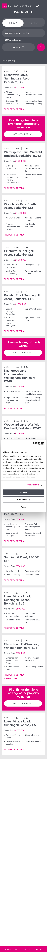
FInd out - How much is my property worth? (23, 949)
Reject (23, 507)
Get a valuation (23, 134)
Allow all (23, 492)
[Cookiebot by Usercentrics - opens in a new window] (33, 443)
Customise (23, 500)
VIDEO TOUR (10, 678)
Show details (33, 485)
